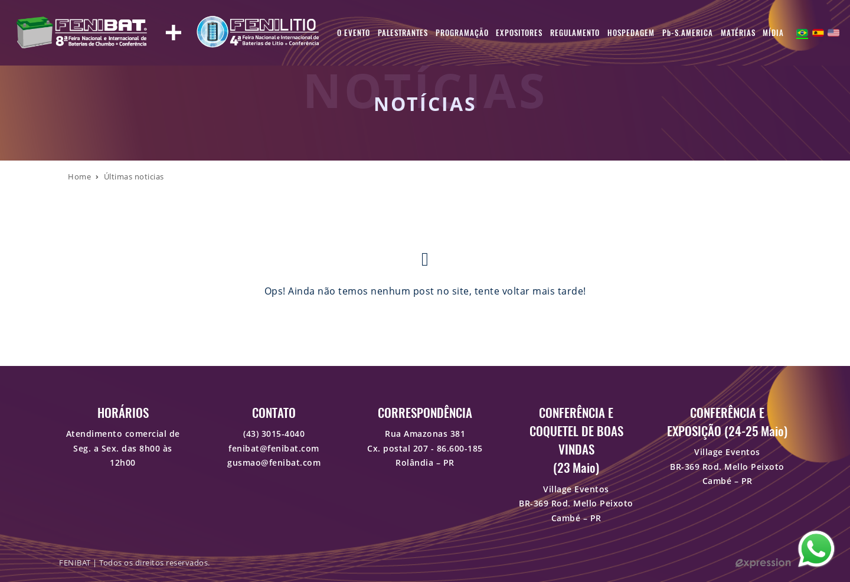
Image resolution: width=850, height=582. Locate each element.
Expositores (519, 32)
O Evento (353, 32)
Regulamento (575, 32)
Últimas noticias (134, 176)
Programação (462, 32)
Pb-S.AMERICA (687, 32)
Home (79, 176)
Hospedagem (631, 32)
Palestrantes (403, 32)
